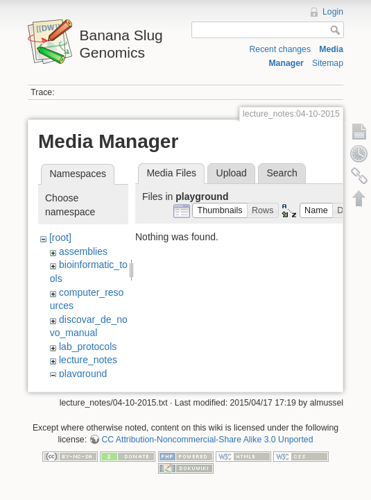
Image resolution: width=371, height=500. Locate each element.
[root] (60, 237)
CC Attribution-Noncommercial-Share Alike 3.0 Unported (207, 437)
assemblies (83, 251)
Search (281, 172)
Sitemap (327, 63)
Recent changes (280, 49)
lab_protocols (88, 346)
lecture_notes (88, 359)
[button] (220, 211)
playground (83, 373)
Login (332, 12)
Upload (231, 172)
